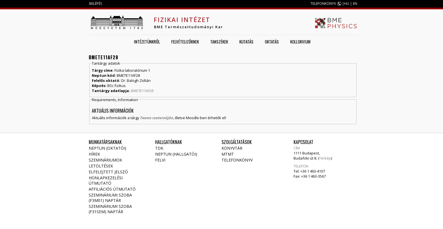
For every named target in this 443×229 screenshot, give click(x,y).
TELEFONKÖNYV (323, 3)
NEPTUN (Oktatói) (107, 148)
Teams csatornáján (156, 117)
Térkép (325, 158)
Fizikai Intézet (182, 19)
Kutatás (246, 41)
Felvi (160, 160)
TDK (159, 148)
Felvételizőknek (185, 41)
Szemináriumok (105, 160)
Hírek (94, 154)
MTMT (228, 154)
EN (355, 3)
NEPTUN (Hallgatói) (176, 154)
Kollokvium (300, 41)
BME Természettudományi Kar (188, 26)
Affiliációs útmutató (112, 189)
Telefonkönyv (237, 160)
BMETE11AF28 (142, 90)
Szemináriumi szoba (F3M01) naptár (110, 197)
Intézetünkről (147, 41)
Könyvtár (232, 148)
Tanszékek (219, 41)
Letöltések (101, 166)
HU (346, 3)
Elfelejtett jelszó (108, 172)
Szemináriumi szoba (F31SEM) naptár (110, 209)
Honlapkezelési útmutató (106, 180)
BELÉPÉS (95, 3)
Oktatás (272, 41)
